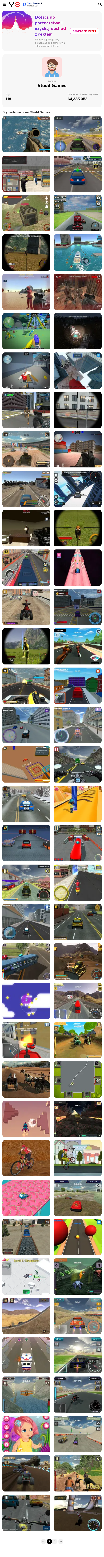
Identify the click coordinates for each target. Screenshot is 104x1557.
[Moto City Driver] (78, 607)
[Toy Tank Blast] (78, 567)
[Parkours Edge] (78, 370)
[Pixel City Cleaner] (78, 686)
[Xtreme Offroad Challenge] (78, 1513)
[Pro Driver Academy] (78, 174)
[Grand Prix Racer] (78, 1355)
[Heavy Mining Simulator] (78, 961)
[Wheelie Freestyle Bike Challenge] (78, 1158)
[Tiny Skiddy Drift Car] (26, 1198)
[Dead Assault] (78, 292)
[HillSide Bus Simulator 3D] (26, 961)
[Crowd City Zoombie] (26, 1276)
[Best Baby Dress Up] (26, 1434)
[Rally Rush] (78, 134)
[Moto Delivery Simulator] (78, 883)
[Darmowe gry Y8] (14, 4)
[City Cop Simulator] (26, 922)
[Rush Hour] (26, 1355)
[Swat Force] (26, 174)
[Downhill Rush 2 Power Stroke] (26, 1158)
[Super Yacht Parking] (78, 252)
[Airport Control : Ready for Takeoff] (78, 1079)
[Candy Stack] (78, 804)
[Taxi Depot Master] (78, 922)
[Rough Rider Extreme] (26, 213)
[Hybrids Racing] (78, 1276)
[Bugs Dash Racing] (78, 1119)
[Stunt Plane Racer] (26, 1394)
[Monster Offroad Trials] (26, 1473)
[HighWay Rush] (26, 804)
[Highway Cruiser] (26, 1513)
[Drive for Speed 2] (26, 489)
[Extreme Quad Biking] (26, 607)
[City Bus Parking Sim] (78, 843)
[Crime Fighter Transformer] (78, 489)
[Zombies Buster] (78, 331)
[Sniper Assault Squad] (78, 410)
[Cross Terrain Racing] (78, 1198)
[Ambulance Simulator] (78, 725)
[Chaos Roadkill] (26, 1316)
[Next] (60, 1541)
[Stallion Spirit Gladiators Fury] (26, 1079)
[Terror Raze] (26, 528)
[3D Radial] (26, 1119)
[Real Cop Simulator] (26, 725)
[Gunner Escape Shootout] (26, 686)
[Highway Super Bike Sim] (78, 764)
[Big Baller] (78, 1237)
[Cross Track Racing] (78, 213)
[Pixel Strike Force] (26, 370)
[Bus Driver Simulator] (26, 567)
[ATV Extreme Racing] (78, 1434)
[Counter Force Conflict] (78, 449)
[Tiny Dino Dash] (78, 1040)
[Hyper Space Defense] (26, 410)
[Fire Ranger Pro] (26, 1040)
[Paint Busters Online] (26, 331)
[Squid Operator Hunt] (26, 292)
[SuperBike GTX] (78, 1394)
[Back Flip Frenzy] (26, 764)
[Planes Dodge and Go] (26, 1001)
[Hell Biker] (78, 646)
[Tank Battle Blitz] (26, 449)
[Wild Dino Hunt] (26, 646)
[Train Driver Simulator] (26, 1237)
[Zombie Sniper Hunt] (26, 252)
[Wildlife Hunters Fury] (78, 528)
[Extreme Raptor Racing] (78, 1473)
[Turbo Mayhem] (78, 1316)
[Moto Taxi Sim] (26, 883)
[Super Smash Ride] (26, 843)
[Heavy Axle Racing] (78, 1001)
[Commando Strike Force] (26, 134)
